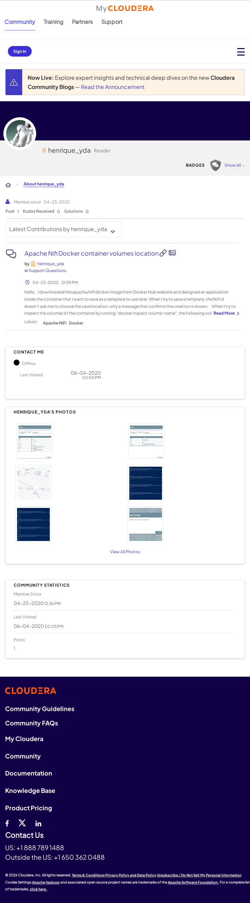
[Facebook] (7, 822)
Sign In (19, 51)
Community (19, 21)
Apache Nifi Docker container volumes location (92, 253)
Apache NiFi (55, 323)
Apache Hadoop (46, 882)
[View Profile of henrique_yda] (51, 263)
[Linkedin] (38, 822)
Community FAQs (31, 723)
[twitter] (22, 822)
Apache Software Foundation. (193, 882)
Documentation (28, 773)
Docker (76, 323)
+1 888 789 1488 (40, 847)
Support (111, 21)
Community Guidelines (39, 708)
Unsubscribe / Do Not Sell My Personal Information (199, 875)
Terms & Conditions (88, 875)
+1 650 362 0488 (79, 857)
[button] (68, 440)
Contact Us (24, 835)
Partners (82, 21)
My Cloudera (24, 738)
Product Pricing (28, 808)
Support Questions (47, 270)
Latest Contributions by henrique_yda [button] (58, 228)
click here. (38, 889)
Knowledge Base (30, 790)
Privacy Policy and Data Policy (130, 875)
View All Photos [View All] (125, 551)
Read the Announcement (113, 86)
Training (53, 21)
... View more (225, 313)
